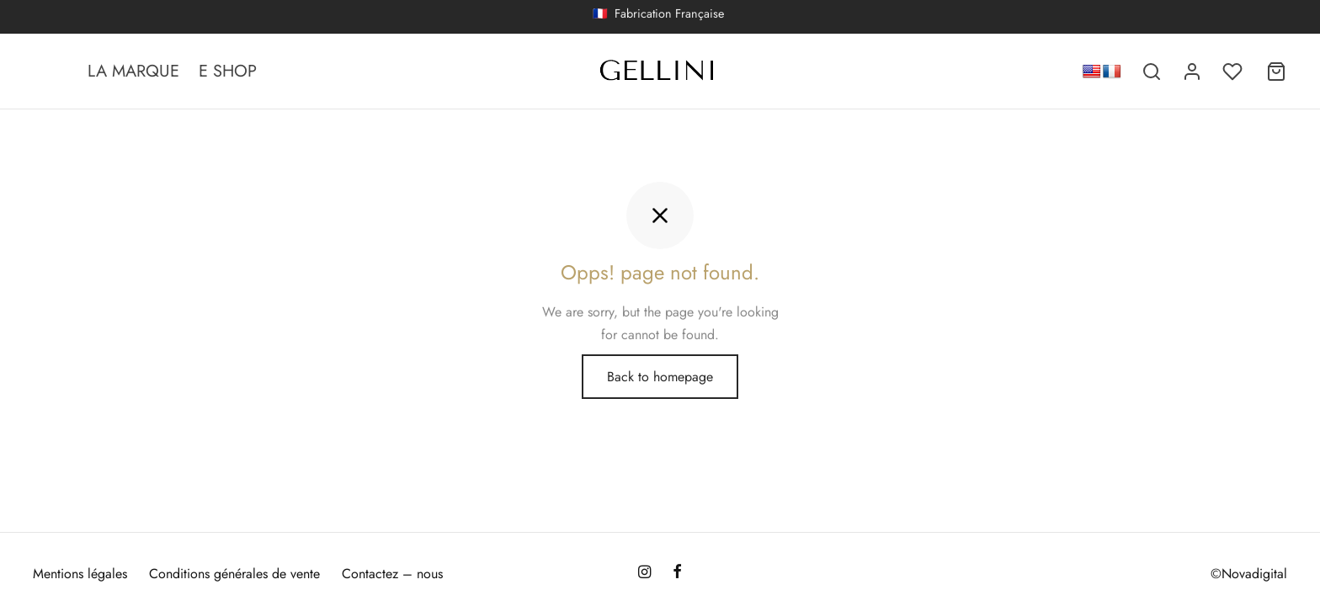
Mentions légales (80, 573)
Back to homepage (660, 376)
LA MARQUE (133, 71)
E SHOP (228, 71)
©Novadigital (1249, 573)
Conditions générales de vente (234, 573)
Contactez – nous (392, 573)
